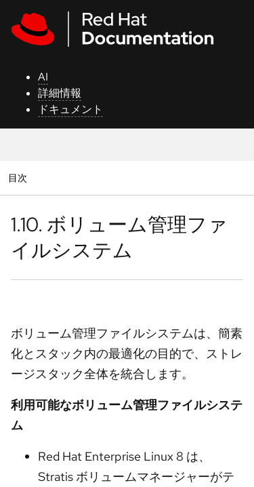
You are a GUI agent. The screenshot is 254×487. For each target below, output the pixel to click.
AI (43, 77)
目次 (19, 177)
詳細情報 (59, 93)
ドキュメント (70, 109)
